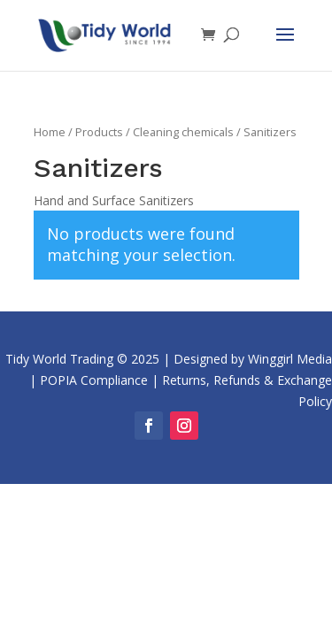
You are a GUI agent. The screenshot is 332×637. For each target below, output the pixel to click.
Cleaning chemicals (183, 132)
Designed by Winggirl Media (253, 358)
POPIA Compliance (94, 380)
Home (50, 132)
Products (99, 132)
